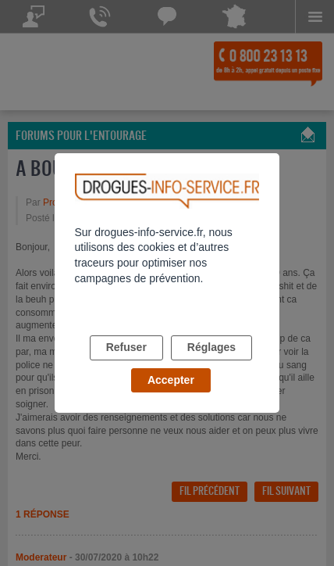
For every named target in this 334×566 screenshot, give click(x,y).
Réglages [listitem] (211, 347)
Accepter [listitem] (170, 380)
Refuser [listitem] (126, 347)
